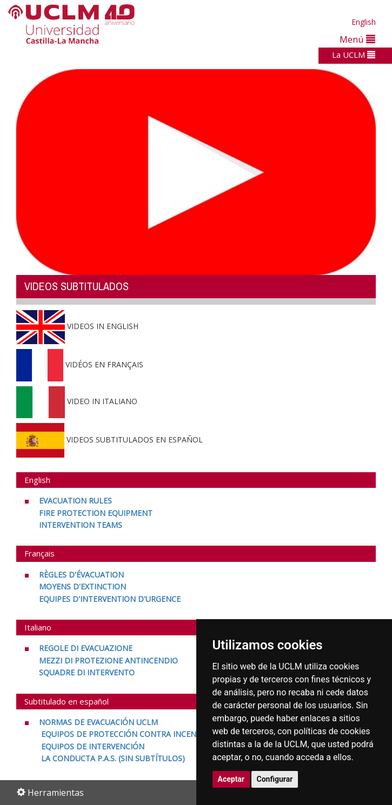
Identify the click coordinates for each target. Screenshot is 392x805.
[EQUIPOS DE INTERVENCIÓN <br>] (91, 746)
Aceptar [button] (231, 779)
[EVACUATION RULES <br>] (74, 500)
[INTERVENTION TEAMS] (80, 525)
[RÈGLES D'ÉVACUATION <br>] (80, 574)
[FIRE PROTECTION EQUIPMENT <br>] (95, 513)
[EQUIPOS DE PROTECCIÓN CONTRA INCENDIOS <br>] (127, 734)
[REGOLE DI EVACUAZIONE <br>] (84, 648)
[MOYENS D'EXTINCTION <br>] (82, 586)
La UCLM (353, 54)
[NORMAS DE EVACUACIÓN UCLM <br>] (97, 722)
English (363, 22)
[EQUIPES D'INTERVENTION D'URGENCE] (110, 599)
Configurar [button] (275, 779)
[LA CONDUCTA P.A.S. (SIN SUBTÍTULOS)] (112, 758)
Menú (357, 39)
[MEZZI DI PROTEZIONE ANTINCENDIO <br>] (108, 660)
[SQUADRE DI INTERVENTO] (87, 672)
